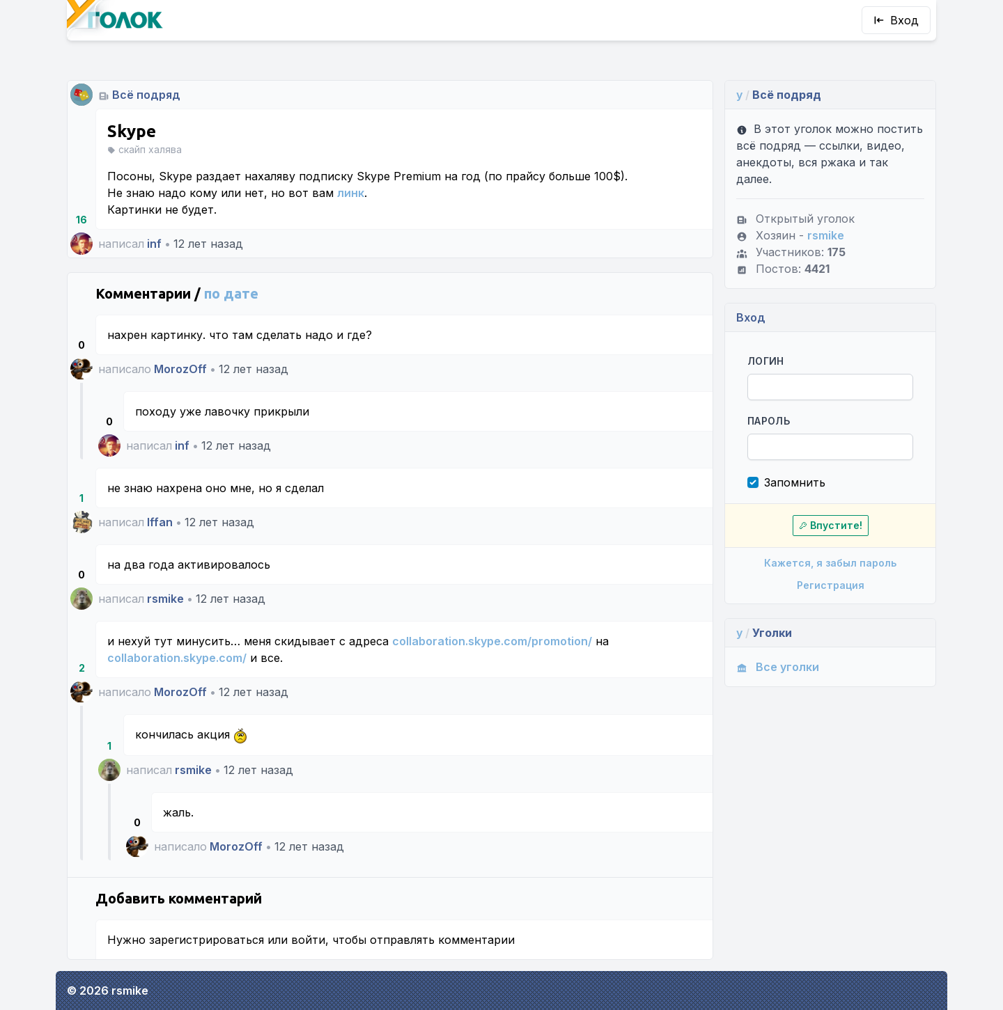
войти (308, 940)
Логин (765, 361)
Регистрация (830, 585)
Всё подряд (146, 95)
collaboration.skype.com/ (177, 658)
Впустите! (830, 525)
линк (350, 193)
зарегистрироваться (206, 940)
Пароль (768, 421)
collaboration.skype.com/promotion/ (492, 641)
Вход (896, 20)
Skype (131, 131)
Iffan (160, 522)
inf (154, 244)
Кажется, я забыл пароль (830, 563)
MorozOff (180, 369)
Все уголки (777, 667)
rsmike (165, 599)
